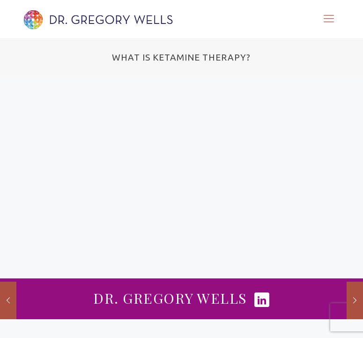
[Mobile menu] (329, 19)
